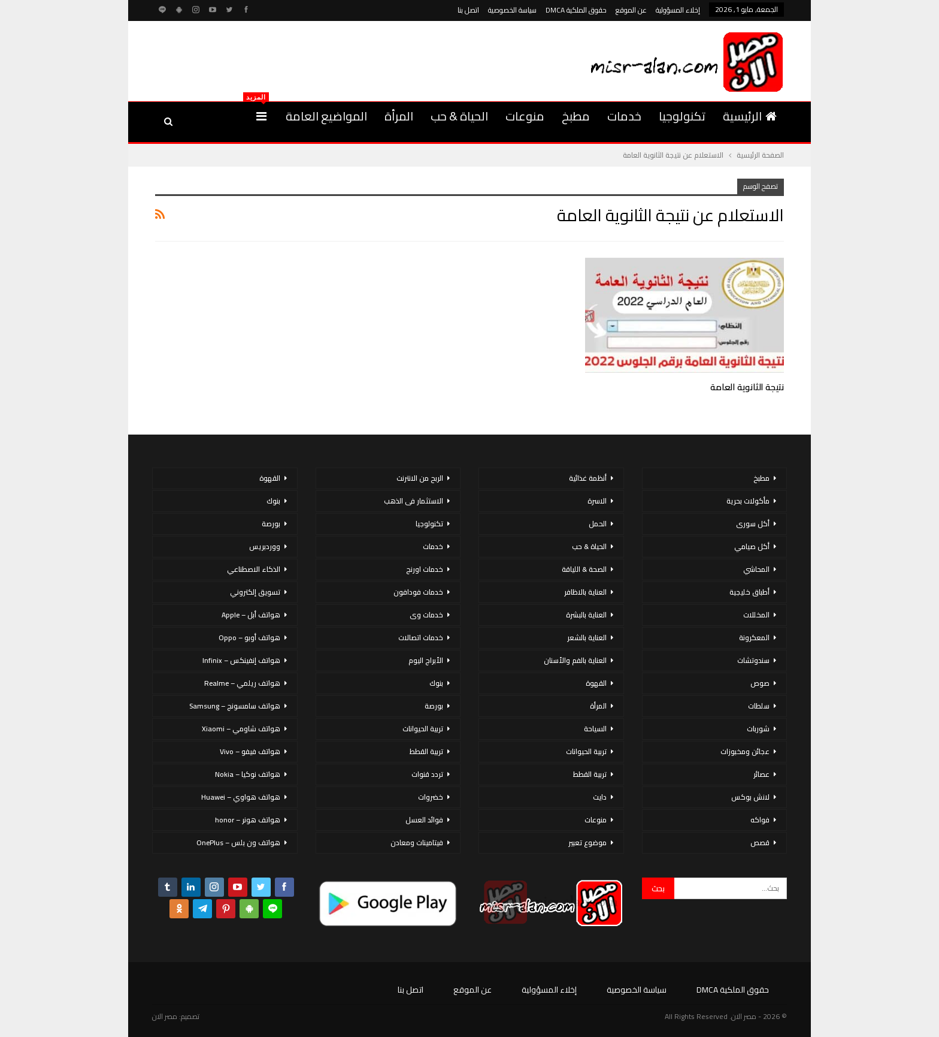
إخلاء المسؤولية (678, 10)
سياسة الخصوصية (512, 10)
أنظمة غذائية (588, 478)
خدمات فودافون (418, 592)
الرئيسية (750, 116)
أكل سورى (753, 523)
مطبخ (576, 116)
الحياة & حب (459, 116)
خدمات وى (426, 615)
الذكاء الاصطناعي (253, 569)
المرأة (398, 116)
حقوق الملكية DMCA (576, 10)
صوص (760, 683)
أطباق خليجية (749, 592)
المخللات (756, 615)
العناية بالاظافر (585, 592)
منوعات (524, 116)
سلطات (759, 706)
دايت (600, 797)
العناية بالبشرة (586, 615)
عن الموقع (631, 10)
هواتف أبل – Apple (251, 615)
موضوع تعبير (587, 842)
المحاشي (756, 569)
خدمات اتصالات (420, 637)
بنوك (436, 683)
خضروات (430, 797)
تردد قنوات (427, 774)
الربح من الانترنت (419, 478)
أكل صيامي (752, 546)
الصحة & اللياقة (584, 569)
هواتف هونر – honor (247, 820)
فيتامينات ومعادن (416, 842)
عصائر (761, 774)
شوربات (758, 728)
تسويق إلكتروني (255, 592)
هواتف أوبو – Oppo (249, 637)
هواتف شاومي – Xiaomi (241, 728)
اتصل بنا (468, 10)
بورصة (434, 706)
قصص (760, 842)
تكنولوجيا (682, 116)
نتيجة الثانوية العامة (747, 387)
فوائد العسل (424, 820)
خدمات (624, 116)
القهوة (596, 683)
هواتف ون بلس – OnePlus (238, 842)
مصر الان (164, 1016)
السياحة (595, 728)
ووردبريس (264, 546)
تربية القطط (590, 774)
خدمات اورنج (424, 569)
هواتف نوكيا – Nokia (247, 774)
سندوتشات (753, 660)
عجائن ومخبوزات (745, 751)
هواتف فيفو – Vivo (250, 751)
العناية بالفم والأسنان (575, 660)
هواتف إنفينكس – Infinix (241, 660)
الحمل (598, 523)
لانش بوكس (750, 797)
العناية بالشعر (587, 637)
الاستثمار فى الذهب (413, 501)
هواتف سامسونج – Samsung (234, 706)
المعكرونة (754, 637)
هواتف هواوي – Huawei (240, 797)
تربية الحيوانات (586, 751)
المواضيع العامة (326, 116)
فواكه (760, 820)
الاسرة (597, 501)
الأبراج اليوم (425, 660)
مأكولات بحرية (748, 501)
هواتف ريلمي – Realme (242, 683)
